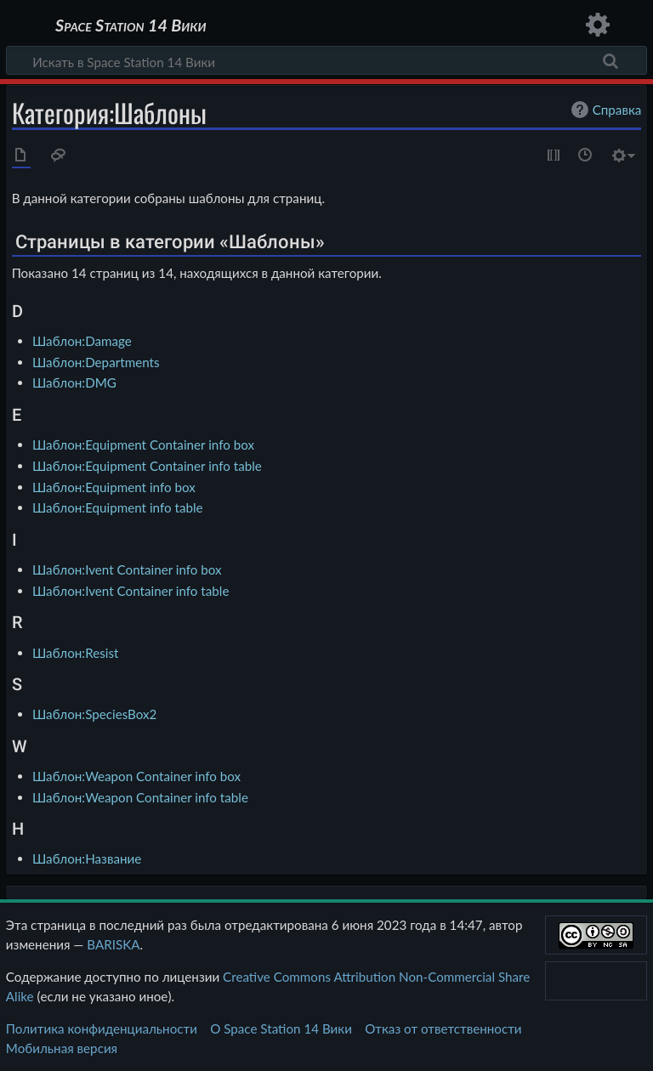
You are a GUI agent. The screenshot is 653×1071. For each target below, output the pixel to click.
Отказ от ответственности (443, 1028)
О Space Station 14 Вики (281, 1028)
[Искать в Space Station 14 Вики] (326, 60)
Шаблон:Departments (96, 362)
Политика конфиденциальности (101, 1028)
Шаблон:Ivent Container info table (130, 590)
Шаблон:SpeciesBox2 (94, 714)
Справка (604, 109)
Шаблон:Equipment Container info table (147, 465)
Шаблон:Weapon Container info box (136, 776)
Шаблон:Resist (75, 652)
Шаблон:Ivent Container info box (127, 569)
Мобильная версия (61, 1048)
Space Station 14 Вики (130, 25)
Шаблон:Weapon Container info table (140, 797)
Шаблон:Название (86, 858)
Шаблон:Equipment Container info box (143, 444)
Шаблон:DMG (74, 382)
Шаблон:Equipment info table (117, 507)
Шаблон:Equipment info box (114, 487)
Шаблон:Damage (82, 340)
